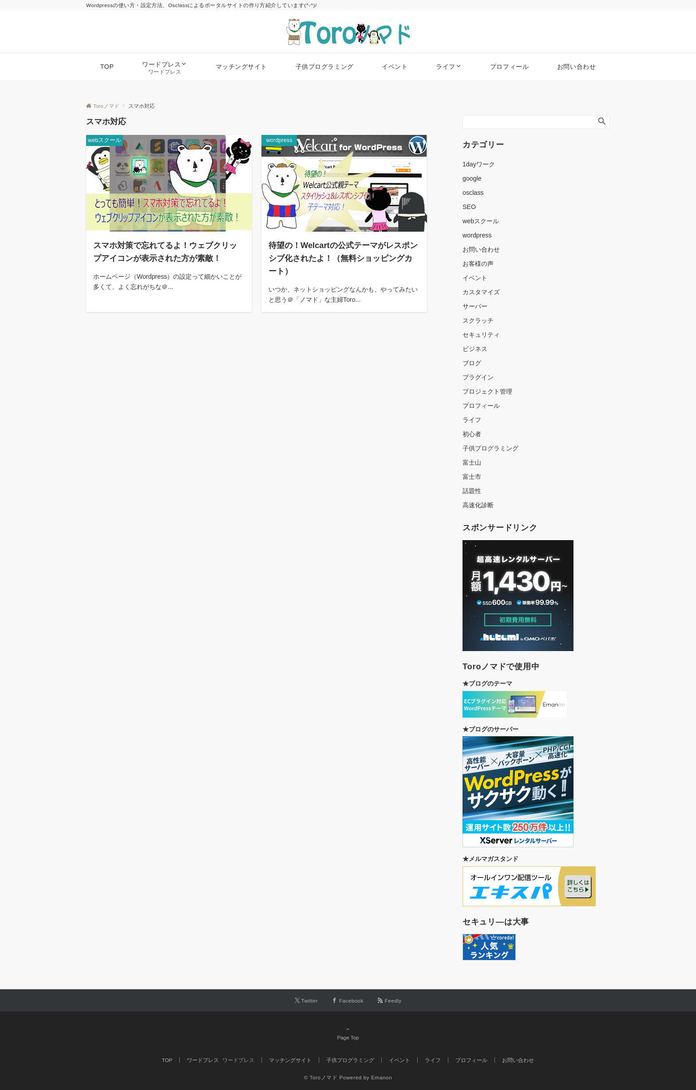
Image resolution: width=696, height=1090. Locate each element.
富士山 (472, 462)
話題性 (472, 490)
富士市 (472, 476)
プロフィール (481, 405)
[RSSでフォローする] (390, 1000)
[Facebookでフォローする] (348, 1000)
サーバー (475, 306)
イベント (475, 277)
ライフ (472, 419)
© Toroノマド (321, 1077)
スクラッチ (478, 320)
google (472, 178)
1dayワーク (479, 164)
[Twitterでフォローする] (306, 1000)
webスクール (481, 221)
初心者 (472, 434)
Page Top (348, 1033)
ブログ (472, 363)
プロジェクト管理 (487, 391)
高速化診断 (478, 505)
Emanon (381, 1077)
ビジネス (475, 348)
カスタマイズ (481, 292)
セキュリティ (481, 334)
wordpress (477, 235)
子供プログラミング (490, 448)
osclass (473, 192)
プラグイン (478, 377)
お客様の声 (478, 263)
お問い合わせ (481, 249)
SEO (469, 206)
